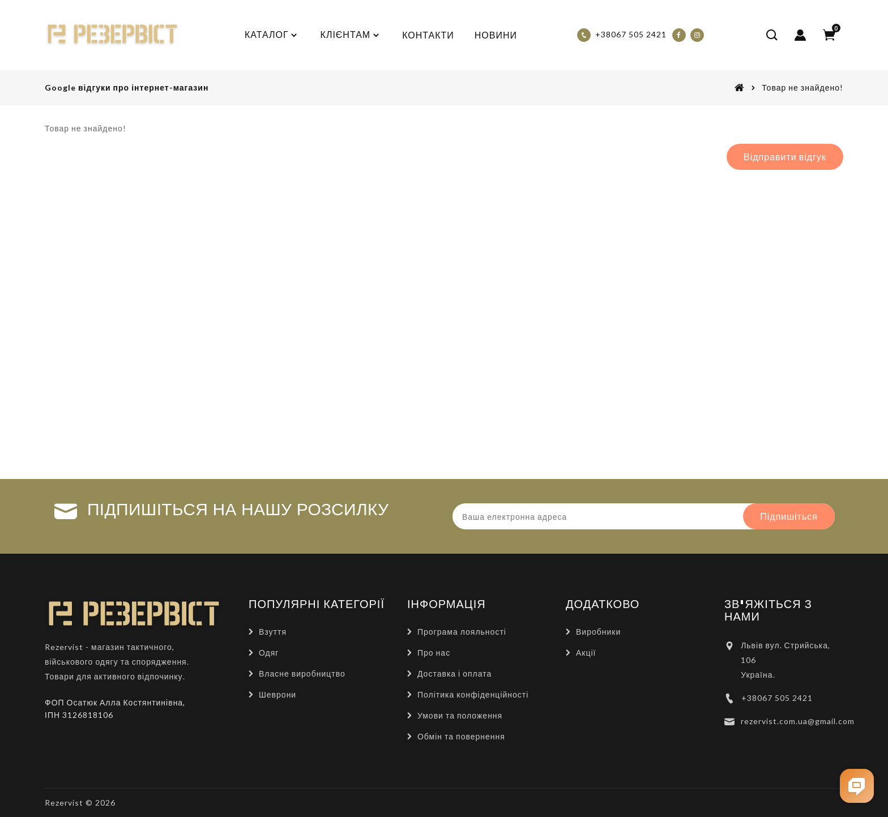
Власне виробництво (302, 673)
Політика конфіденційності (472, 694)
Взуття (273, 631)
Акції (586, 652)
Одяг (269, 652)
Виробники (598, 631)
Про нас (433, 652)
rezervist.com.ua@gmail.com (798, 721)
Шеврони (277, 694)
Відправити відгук (785, 156)
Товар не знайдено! (802, 87)
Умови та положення (459, 715)
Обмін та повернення (461, 736)
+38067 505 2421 (777, 698)
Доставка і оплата (454, 673)
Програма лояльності (461, 631)
